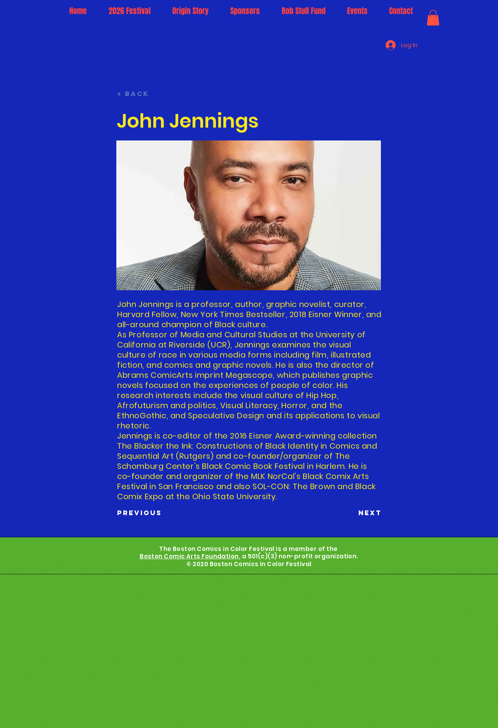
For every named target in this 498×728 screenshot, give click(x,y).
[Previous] (142, 513)
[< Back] (142, 94)
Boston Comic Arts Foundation (189, 556)
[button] (433, 18)
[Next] (362, 513)
